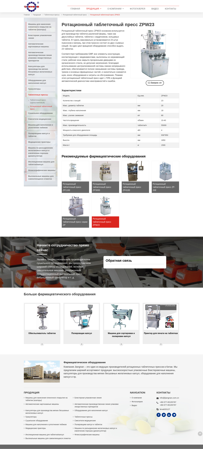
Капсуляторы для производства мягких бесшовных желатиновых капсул (40, 70)
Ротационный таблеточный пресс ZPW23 (102, 222)
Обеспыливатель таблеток (42, 333)
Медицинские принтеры (39, 142)
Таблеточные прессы (52, 15)
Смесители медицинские (39, 119)
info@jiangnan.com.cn (169, 397)
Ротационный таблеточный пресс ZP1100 (72, 187)
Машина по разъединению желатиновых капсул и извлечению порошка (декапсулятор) (40, 152)
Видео (155, 9)
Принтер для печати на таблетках (161, 333)
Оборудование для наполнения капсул (37, 81)
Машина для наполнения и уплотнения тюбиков (40, 126)
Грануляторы (34, 89)
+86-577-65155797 (168, 404)
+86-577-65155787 (168, 402)
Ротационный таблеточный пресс (75, 15)
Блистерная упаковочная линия (40, 36)
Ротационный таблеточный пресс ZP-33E (164, 187)
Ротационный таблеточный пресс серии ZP (75, 222)
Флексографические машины (41, 170)
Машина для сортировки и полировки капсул (121, 334)
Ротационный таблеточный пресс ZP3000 (102, 187)
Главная (75, 9)
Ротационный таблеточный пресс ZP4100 (132, 187)
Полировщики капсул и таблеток (39, 134)
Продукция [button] (93, 9)
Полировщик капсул (81, 333)
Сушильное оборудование (40, 113)
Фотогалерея (137, 9)
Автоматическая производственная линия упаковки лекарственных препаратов (40, 56)
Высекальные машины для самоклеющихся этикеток (41, 177)
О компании (137, 397)
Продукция (37, 15)
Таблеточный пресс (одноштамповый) (38, 101)
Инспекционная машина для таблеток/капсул (41, 163)
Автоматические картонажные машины (38, 45)
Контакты (170, 9)
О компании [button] (114, 9)
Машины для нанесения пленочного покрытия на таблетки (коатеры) (39, 27)
